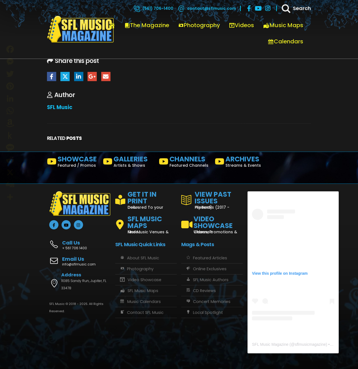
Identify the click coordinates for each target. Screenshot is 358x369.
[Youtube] (258, 8)
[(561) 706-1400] (153, 8)
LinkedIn (78, 76)
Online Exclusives (206, 269)
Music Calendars (140, 301)
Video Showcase (140, 280)
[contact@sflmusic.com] (206, 8)
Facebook (51, 76)
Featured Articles (206, 258)
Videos (241, 25)
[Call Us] (80, 242)
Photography (199, 25)
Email (105, 76)
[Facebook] (249, 8)
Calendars (285, 41)
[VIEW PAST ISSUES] (212, 199)
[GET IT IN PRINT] (146, 199)
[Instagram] (268, 8)
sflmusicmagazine (310, 344)
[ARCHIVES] (240, 163)
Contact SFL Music (141, 312)
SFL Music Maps (138, 290)
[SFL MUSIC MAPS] (146, 222)
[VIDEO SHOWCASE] (212, 222)
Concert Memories (207, 301)
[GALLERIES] (128, 163)
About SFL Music (139, 258)
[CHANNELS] (184, 163)
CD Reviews (200, 290)
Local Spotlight (204, 312)
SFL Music (59, 107)
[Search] (296, 8)
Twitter (65, 76)
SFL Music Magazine (270, 344)
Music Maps (283, 25)
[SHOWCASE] (72, 163)
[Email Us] (80, 262)
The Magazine (146, 25)
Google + (92, 76)
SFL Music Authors (207, 280)
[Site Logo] (80, 29)
